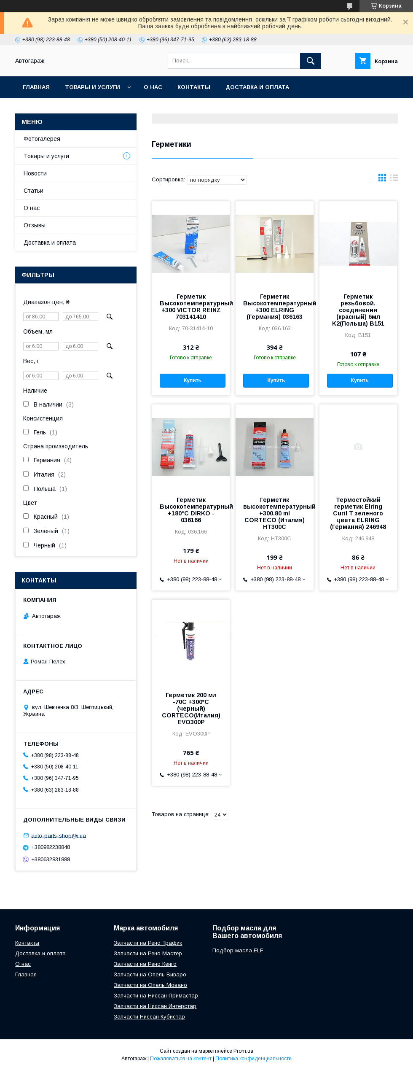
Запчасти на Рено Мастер (148, 953)
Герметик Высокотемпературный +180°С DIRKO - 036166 (191, 509)
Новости (35, 173)
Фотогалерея (42, 138)
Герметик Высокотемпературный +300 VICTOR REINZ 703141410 (191, 306)
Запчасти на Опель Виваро (150, 974)
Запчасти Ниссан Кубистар (149, 1016)
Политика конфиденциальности (253, 1059)
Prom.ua (243, 1051)
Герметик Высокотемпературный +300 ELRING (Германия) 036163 (274, 306)
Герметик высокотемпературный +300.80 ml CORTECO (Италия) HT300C (274, 513)
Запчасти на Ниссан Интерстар (155, 1006)
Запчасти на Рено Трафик (148, 943)
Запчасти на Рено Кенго (145, 964)
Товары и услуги (92, 87)
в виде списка (394, 180)
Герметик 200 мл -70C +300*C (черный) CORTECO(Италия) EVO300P (191, 708)
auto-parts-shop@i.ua (58, 835)
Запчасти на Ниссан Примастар (156, 995)
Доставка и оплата (257, 87)
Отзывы (35, 225)
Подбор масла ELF (237, 950)
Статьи (33, 190)
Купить (192, 380)
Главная (36, 87)
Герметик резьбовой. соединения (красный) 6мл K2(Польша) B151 (358, 310)
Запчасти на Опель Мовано (150, 985)
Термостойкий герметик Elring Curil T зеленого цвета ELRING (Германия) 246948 (358, 513)
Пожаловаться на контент (181, 1059)
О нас (153, 87)
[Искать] (310, 61)
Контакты (193, 87)
